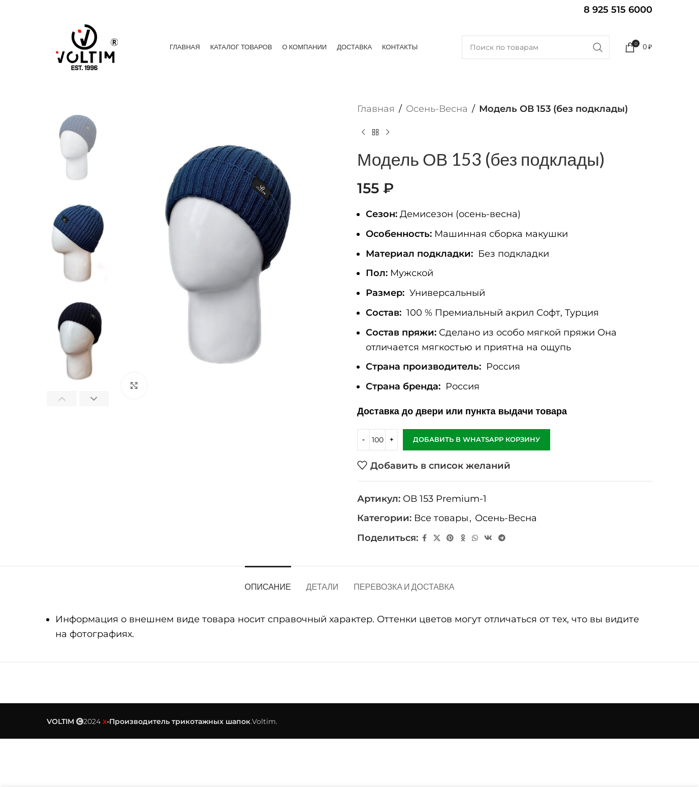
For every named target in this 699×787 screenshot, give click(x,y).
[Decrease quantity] (363, 439)
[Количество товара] (377, 439)
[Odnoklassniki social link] (463, 538)
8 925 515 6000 (618, 9)
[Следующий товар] (388, 133)
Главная (376, 108)
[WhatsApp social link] (475, 538)
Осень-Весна (437, 108)
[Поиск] (536, 47)
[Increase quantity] (391, 439)
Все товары (441, 518)
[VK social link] (488, 538)
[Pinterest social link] (450, 538)
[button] (62, 398)
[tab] (268, 581)
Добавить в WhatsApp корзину (476, 439)
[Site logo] (86, 47)
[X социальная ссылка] (436, 538)
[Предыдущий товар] (363, 133)
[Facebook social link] (424, 538)
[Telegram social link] (502, 538)
